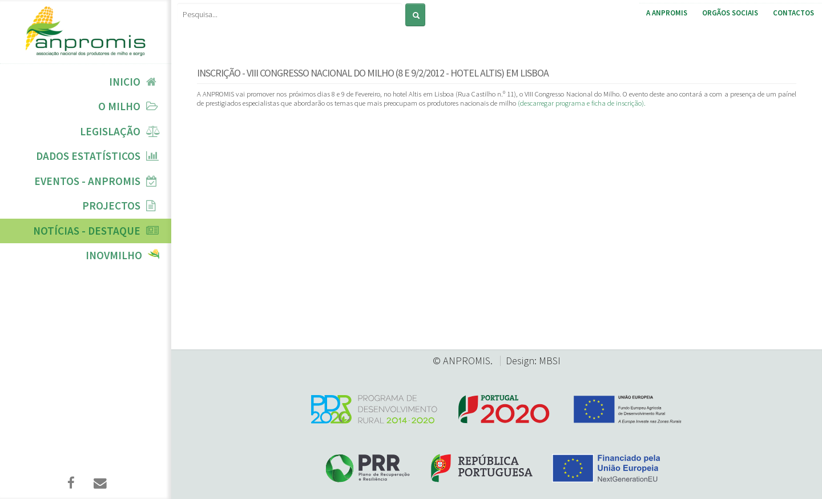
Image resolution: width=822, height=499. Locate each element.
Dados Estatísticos (88, 156)
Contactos (793, 13)
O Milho (119, 106)
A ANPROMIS (666, 13)
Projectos (111, 205)
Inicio (124, 81)
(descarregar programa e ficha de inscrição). (582, 102)
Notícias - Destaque (86, 231)
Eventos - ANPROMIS (87, 181)
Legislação (110, 131)
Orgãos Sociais (730, 13)
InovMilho (114, 255)
